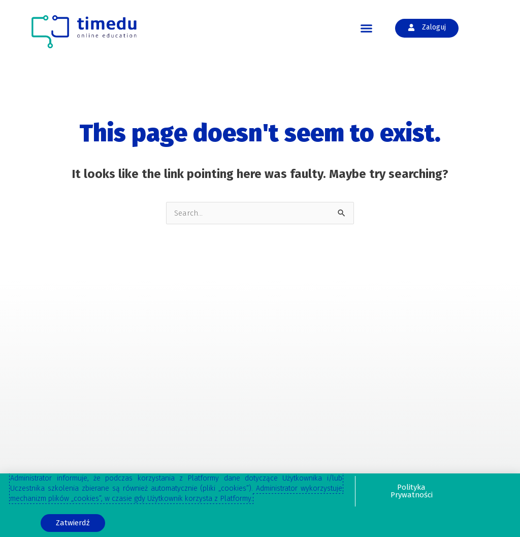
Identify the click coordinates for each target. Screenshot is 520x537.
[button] (366, 28)
